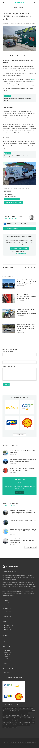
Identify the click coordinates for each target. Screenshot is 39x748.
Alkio (12, 708)
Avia (20, 708)
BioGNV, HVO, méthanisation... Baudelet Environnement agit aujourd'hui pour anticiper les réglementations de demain (22, 512)
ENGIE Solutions (11, 713)
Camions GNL (7, 656)
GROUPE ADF (6, 717)
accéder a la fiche (12, 199)
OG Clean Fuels (21, 720)
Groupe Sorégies (15, 717)
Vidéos (5, 638)
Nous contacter (7, 602)
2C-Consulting (6, 708)
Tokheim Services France (24, 724)
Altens (16, 708)
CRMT (33, 710)
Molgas (15, 720)
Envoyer (6, 384)
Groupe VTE (23, 717)
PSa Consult (6, 722)
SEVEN (33, 722)
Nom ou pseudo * (7, 351)
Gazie (23, 715)
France (5, 209)
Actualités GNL (7, 616)
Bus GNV (6, 658)
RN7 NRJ (12, 722)
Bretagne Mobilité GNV (8, 710)
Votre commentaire (8, 366)
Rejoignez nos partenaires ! (19, 253)
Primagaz (29, 720)
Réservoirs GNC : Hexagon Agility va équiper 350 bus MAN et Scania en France (26, 296)
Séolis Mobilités (26, 722)
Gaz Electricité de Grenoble (9, 715)
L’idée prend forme (7, 720)
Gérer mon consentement (24, 744)
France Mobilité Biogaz (22, 713)
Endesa (4, 713)
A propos (6, 600)
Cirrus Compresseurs (20, 710)
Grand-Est (10, 209)
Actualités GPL (7, 614)
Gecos (27, 715)
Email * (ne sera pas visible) (10, 359)
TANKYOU (14, 724)
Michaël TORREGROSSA (17, 23)
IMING (28, 717)
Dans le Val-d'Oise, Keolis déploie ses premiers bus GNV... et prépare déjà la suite (27, 281)
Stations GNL (7, 627)
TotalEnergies (6, 727)
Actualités (21, 7)
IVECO (32, 717)
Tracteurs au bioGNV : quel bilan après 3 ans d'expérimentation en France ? (26, 311)
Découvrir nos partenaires (19, 248)
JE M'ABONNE (19, 492)
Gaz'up (19, 715)
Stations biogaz (7, 629)
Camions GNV (7, 654)
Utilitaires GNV (7, 652)
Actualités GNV (7, 611)
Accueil (15, 7)
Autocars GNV (7, 661)
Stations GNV (29, 23)
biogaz (33, 79)
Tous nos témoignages (30, 547)
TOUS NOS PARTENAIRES (19, 434)
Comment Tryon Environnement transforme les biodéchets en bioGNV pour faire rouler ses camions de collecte (23, 540)
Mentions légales (12, 744)
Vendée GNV (14, 727)
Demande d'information (14, 202)
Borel (31, 708)
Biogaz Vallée (26, 708)
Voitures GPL (7, 672)
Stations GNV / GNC (8, 625)
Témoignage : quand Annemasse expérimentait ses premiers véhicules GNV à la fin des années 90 (23, 531)
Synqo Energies (6, 724)
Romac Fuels (18, 722)
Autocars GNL (7, 663)
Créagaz (29, 710)
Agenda (6, 641)
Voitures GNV (7, 650)
